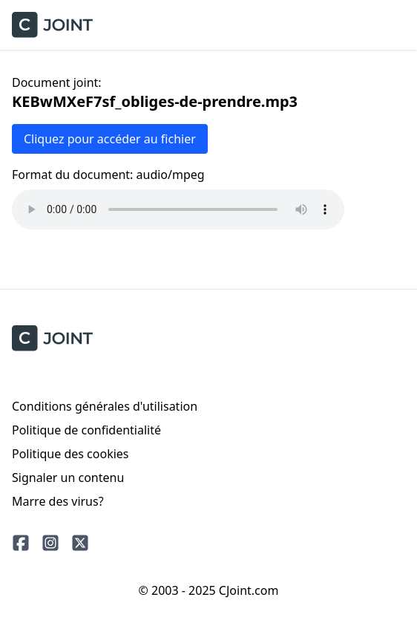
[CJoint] (52, 338)
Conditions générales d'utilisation (104, 406)
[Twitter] (80, 543)
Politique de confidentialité (86, 430)
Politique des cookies (70, 454)
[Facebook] (21, 543)
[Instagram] (50, 543)
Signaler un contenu (68, 477)
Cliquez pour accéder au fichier (110, 139)
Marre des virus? (58, 501)
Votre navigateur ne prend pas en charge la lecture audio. (178, 209)
